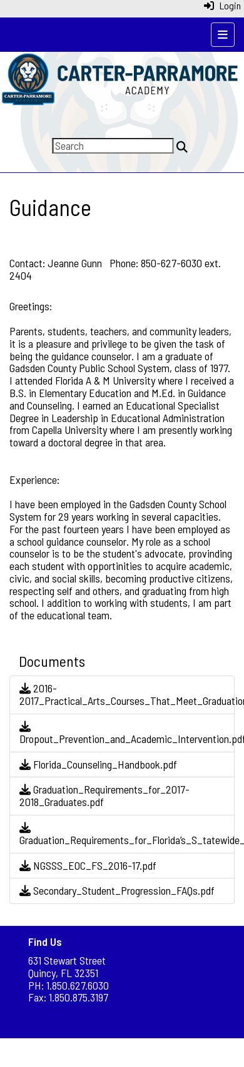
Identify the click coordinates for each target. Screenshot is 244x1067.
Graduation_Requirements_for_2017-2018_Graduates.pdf (104, 795)
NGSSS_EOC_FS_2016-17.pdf (87, 865)
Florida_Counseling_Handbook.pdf (98, 764)
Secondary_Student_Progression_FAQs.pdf (117, 890)
